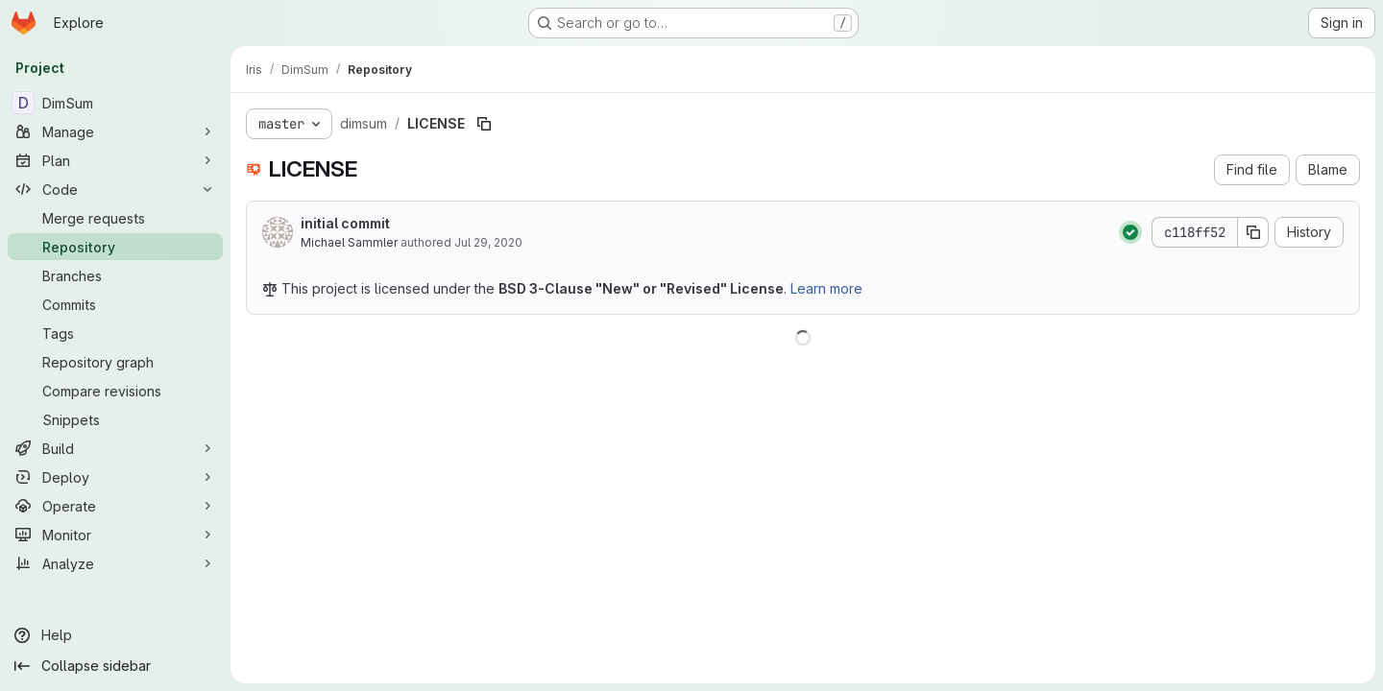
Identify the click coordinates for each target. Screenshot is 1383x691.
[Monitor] (115, 534)
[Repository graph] (115, 361)
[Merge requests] (115, 217)
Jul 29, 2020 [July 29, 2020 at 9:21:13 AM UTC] (488, 242)
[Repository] (115, 246)
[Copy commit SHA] (1253, 232)
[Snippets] (115, 419)
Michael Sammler (349, 242)
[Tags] (115, 333)
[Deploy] (115, 477)
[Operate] (115, 505)
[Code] (115, 189)
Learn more (826, 288)
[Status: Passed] (1130, 232)
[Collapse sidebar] (115, 666)
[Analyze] (115, 563)
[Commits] (115, 304)
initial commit (345, 223)
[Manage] (115, 131)
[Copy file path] (484, 123)
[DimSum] (115, 102)
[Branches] (115, 275)
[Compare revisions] (115, 390)
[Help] (115, 635)
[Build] (115, 448)
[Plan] (115, 160)
